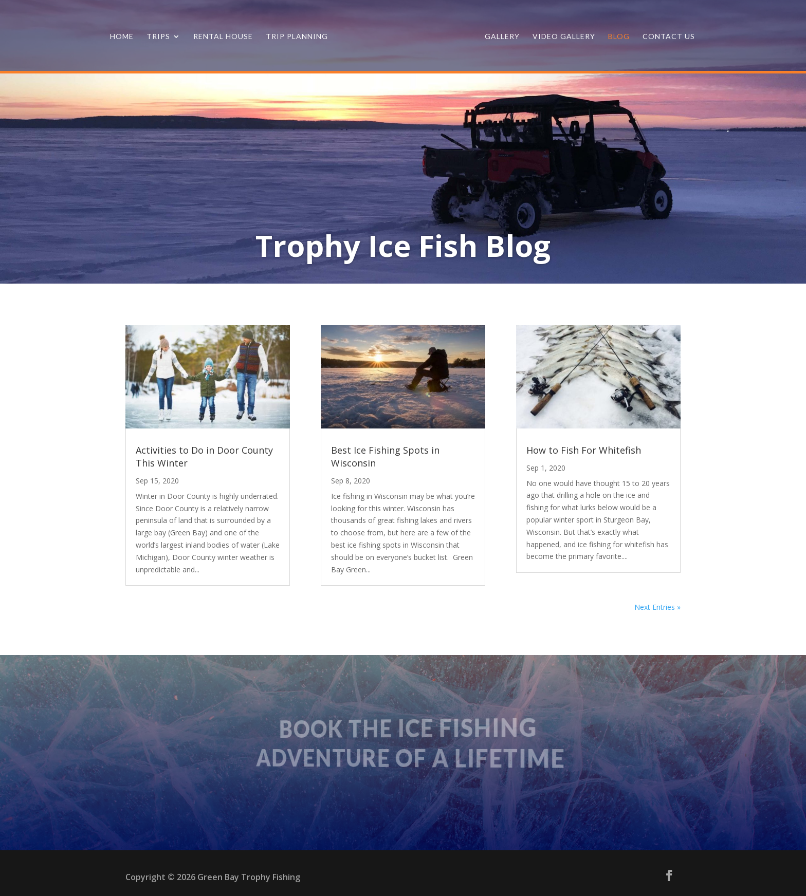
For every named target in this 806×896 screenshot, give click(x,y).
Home (122, 37)
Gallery (502, 37)
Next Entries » (657, 607)
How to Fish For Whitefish (583, 450)
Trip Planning (297, 37)
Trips (158, 37)
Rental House (223, 37)
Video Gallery (564, 37)
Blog (619, 37)
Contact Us (669, 37)
